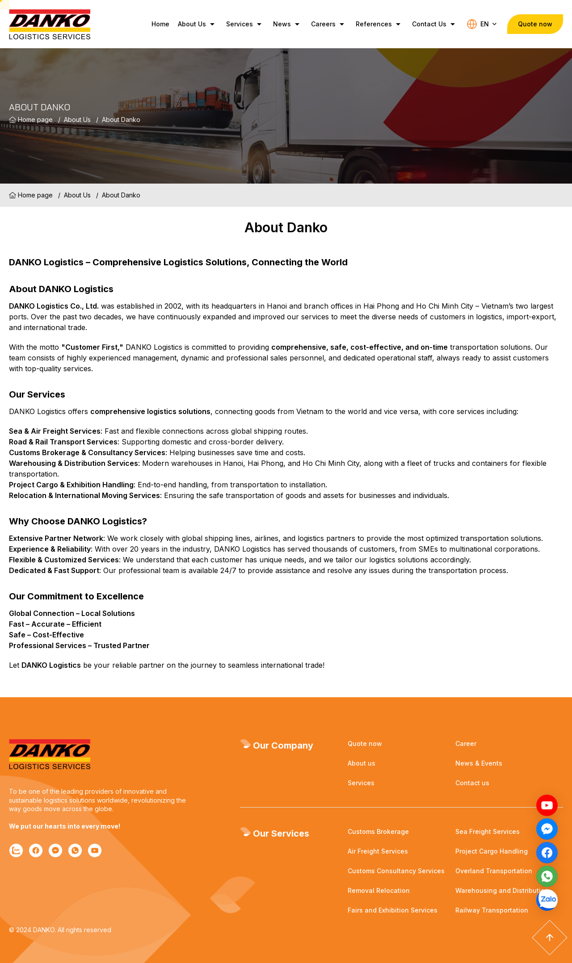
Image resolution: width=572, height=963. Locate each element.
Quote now (365, 743)
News (284, 24)
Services (242, 24)
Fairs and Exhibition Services (392, 910)
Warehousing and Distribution (502, 890)
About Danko (121, 119)
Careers (325, 24)
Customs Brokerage (378, 831)
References (376, 24)
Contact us (472, 783)
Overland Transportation (493, 871)
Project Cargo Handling (491, 851)
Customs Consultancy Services (396, 871)
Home (157, 24)
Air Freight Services (378, 851)
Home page (31, 119)
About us (361, 763)
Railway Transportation (491, 910)
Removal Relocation (379, 890)
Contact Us (431, 24)
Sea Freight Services (487, 831)
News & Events (478, 763)
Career (465, 743)
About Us (194, 24)
